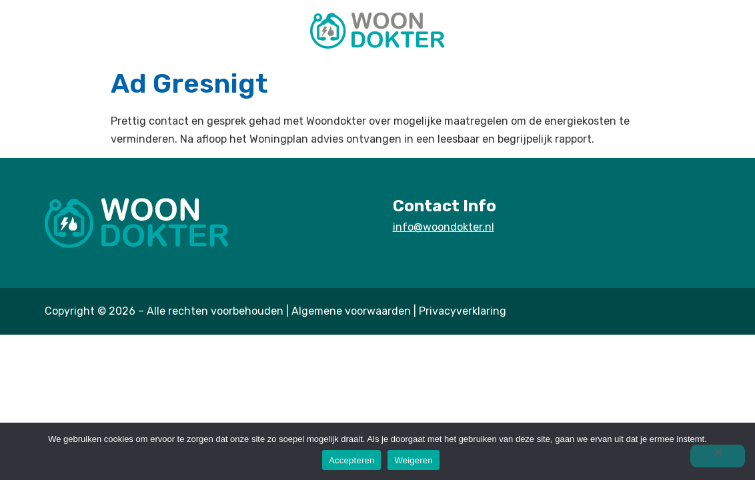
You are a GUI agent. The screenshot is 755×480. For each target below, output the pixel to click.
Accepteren (351, 460)
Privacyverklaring (462, 311)
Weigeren (413, 460)
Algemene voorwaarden (351, 311)
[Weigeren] (717, 456)
